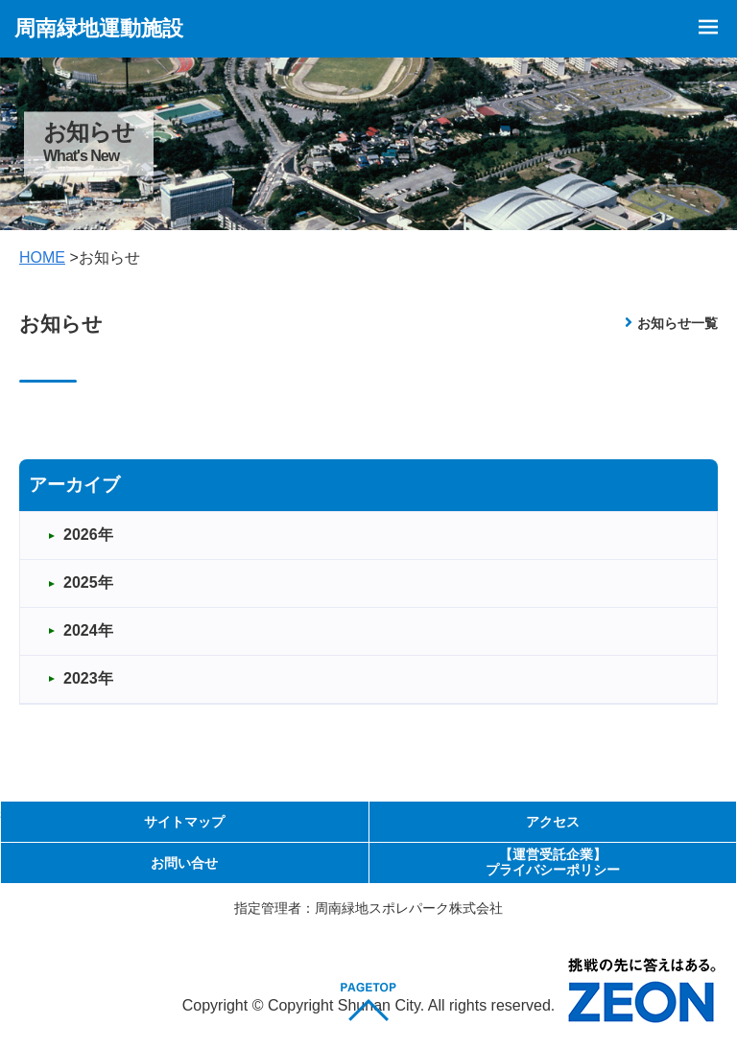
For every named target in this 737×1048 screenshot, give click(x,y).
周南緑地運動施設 (98, 28)
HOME (42, 257)
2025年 (88, 582)
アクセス (553, 821)
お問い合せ (184, 863)
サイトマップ (184, 821)
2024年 (88, 630)
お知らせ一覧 (677, 323)
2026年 (88, 534)
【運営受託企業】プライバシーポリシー (553, 861)
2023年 (88, 678)
